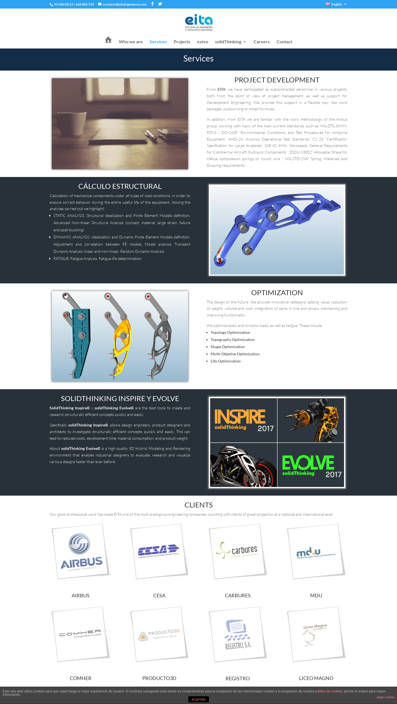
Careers (262, 42)
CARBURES (238, 595)
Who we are (131, 42)
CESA (159, 595)
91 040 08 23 (63, 4)
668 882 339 (85, 4)
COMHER (81, 678)
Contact (284, 42)
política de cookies (328, 691)
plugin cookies (385, 697)
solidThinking (228, 42)
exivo (202, 42)
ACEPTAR (198, 699)
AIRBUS (81, 595)
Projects (182, 42)
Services (158, 42)
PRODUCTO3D (159, 678)
